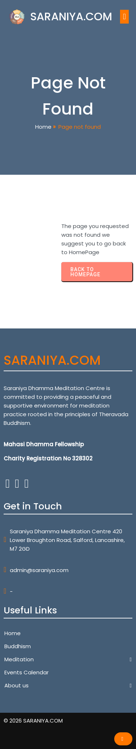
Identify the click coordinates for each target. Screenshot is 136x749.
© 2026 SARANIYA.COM (33, 720)
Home (43, 127)
